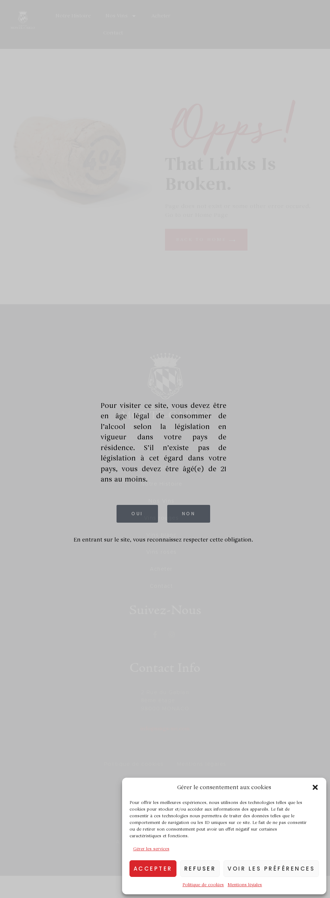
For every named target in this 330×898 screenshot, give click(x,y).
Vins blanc (161, 535)
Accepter (153, 868)
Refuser (200, 868)
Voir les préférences (271, 868)
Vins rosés (161, 552)
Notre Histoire (73, 16)
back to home (206, 239)
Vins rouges (161, 518)
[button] (315, 787)
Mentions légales (245, 884)
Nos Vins (121, 16)
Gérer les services (151, 848)
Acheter (161, 16)
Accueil (161, 467)
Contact (113, 33)
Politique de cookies (203, 884)
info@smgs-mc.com (165, 729)
